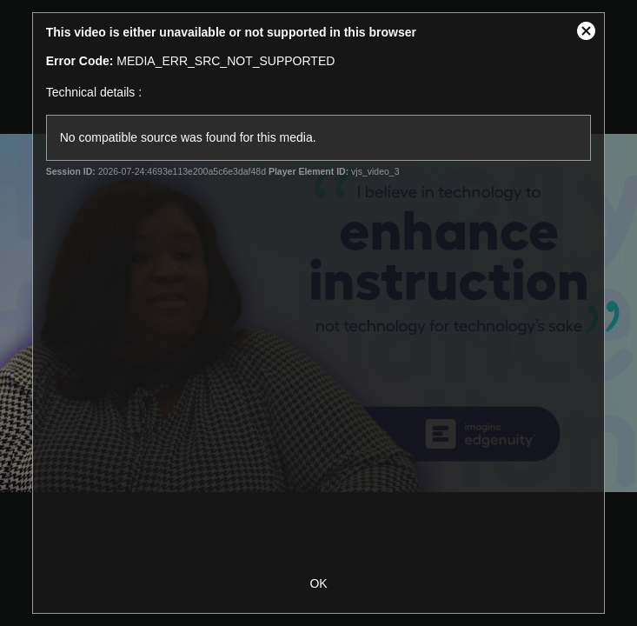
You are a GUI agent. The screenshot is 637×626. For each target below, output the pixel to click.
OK (318, 583)
